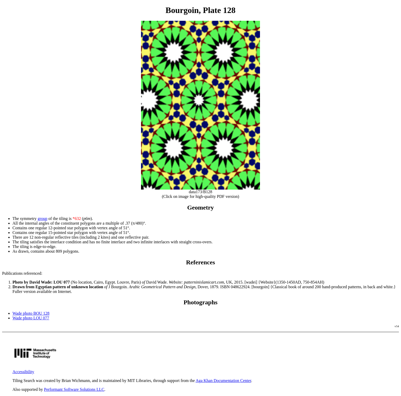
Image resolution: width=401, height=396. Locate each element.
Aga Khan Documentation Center (223, 380)
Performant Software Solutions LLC (74, 389)
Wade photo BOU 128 (30, 313)
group (42, 218)
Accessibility (23, 372)
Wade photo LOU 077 (30, 318)
